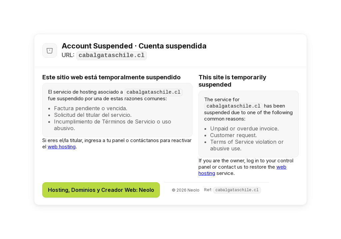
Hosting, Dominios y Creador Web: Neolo (101, 190)
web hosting (62, 146)
